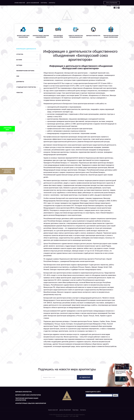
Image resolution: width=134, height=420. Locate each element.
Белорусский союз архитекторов (28, 395)
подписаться (85, 377)
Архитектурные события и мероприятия (30, 403)
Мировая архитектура (23, 391)
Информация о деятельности (26, 48)
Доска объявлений (33, 2)
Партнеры (44, 2)
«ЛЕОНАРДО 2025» (7, 128)
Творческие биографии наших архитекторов (26, 399)
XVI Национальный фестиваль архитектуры (7, 171)
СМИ (17, 76)
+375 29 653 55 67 (113, 2)
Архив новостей (19, 2)
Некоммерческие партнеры (25, 70)
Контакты (52, 2)
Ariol (77, 416)
